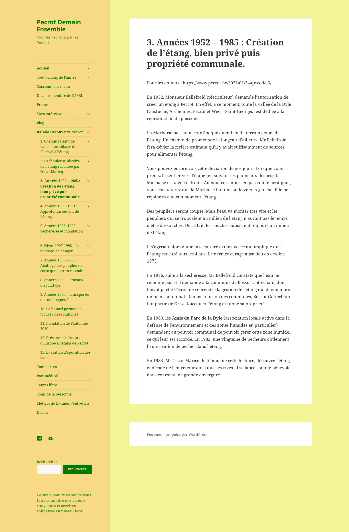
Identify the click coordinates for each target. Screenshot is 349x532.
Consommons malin (53, 86)
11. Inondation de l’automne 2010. (64, 326)
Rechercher (47, 461)
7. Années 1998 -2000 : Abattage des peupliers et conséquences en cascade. (62, 265)
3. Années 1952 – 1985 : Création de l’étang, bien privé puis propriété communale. (60, 188)
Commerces (47, 366)
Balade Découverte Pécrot (60, 132)
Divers (42, 412)
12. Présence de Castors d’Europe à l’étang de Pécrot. (64, 340)
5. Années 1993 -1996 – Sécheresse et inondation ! (61, 231)
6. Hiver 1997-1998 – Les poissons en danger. (60, 248)
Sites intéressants (51, 113)
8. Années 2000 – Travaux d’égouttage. (61, 282)
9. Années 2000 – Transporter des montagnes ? (65, 297)
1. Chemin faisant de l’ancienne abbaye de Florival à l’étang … (58, 146)
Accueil (43, 68)
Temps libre (47, 385)
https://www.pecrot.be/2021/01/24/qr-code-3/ (227, 83)
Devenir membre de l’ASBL (60, 95)
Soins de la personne (54, 394)
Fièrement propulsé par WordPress (177, 434)
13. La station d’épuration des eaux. (65, 355)
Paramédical (47, 375)
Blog (40, 122)
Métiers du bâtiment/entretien (63, 403)
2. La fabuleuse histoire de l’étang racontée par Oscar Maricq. (60, 166)
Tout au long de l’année (56, 77)
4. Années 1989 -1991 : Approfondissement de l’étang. (59, 211)
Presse (42, 104)
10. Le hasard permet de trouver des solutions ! (61, 311)
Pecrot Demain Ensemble (59, 25)
